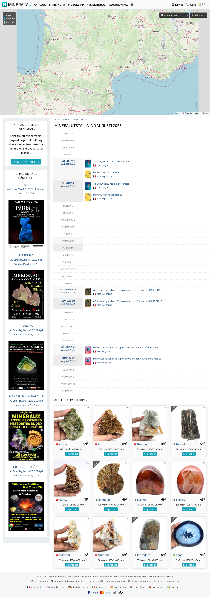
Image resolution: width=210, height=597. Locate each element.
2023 (75, 119)
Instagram (72, 581)
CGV (39, 576)
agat (177, 554)
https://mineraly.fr (141, 581)
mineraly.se (175, 587)
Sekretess (72, 576)
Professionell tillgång (125, 576)
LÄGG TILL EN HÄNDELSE (26, 161)
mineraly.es (118, 587)
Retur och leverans (102, 576)
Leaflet (178, 113)
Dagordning (63, 119)
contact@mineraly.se (114, 581)
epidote (62, 444)
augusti (85, 119)
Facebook (57, 581)
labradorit (142, 554)
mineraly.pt (156, 587)
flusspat (141, 444)
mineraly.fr (34, 587)
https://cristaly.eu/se (168, 581)
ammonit (102, 499)
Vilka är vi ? (85, 576)
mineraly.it (99, 587)
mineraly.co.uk (55, 587)
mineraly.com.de (78, 587)
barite (100, 444)
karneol (140, 499)
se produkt (72, 453)
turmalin (180, 444)
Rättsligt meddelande (54, 576)
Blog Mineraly (39, 581)
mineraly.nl (137, 587)
